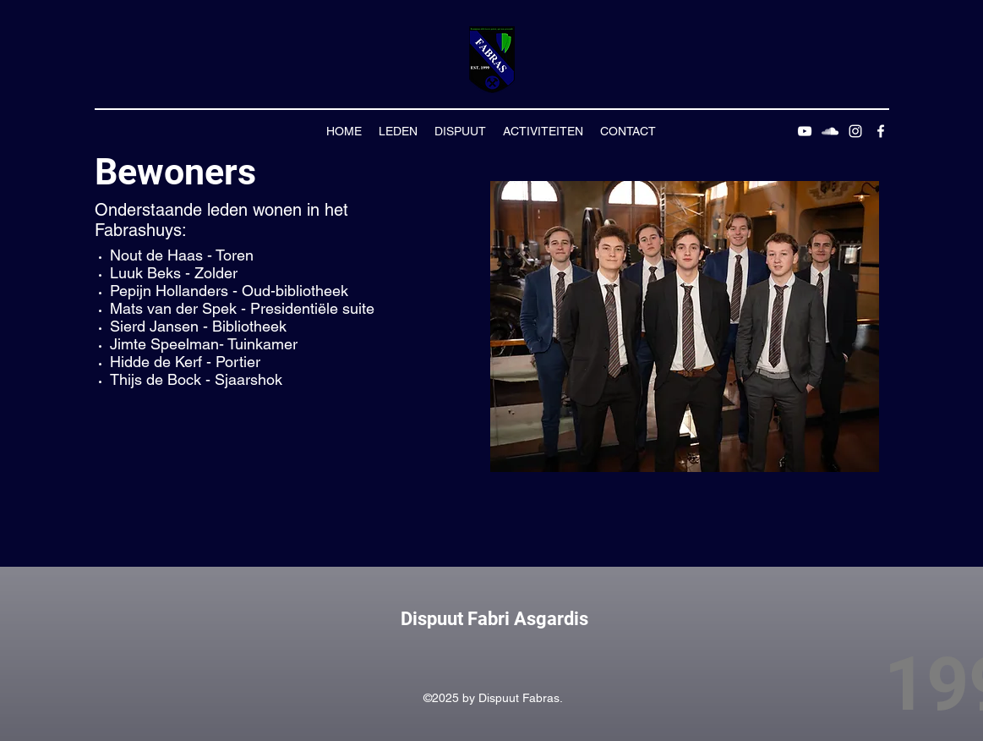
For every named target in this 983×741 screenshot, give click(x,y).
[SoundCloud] (830, 131)
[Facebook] (880, 131)
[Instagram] (855, 131)
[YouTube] (804, 131)
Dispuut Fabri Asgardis (494, 618)
